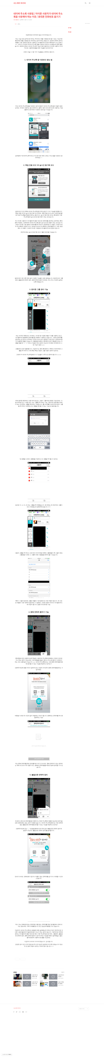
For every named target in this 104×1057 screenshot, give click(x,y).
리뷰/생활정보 (16, 19)
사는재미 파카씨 (19, 3)
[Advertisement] (39, 464)
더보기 (62, 1013)
